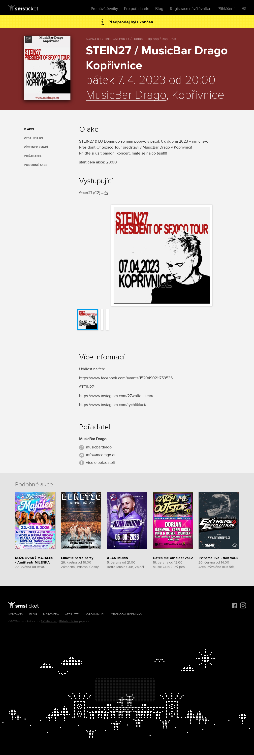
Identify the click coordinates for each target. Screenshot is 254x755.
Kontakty (15, 614)
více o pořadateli (100, 462)
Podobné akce (35, 165)
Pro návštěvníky (104, 8)
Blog (159, 8)
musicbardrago (99, 447)
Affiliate (72, 614)
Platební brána (68, 621)
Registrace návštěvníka (190, 8)
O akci (29, 129)
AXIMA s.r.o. (49, 621)
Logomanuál (95, 614)
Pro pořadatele (136, 8)
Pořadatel (33, 156)
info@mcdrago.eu (101, 454)
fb (106, 192)
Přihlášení (226, 8)
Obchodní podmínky (126, 614)
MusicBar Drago (126, 95)
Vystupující (33, 138)
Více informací (36, 147)
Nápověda (51, 614)
